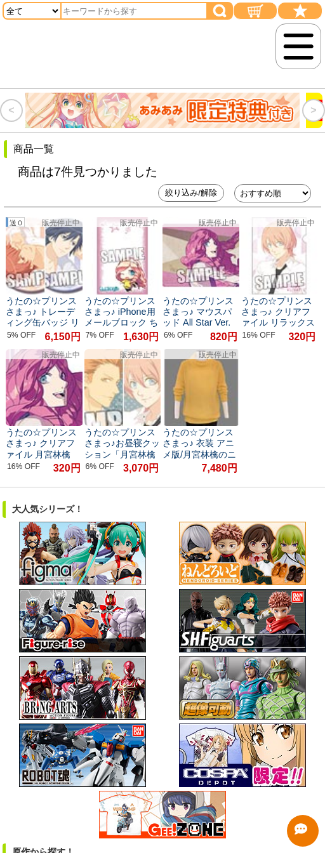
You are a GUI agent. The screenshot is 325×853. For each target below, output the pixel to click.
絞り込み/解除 (191, 192)
